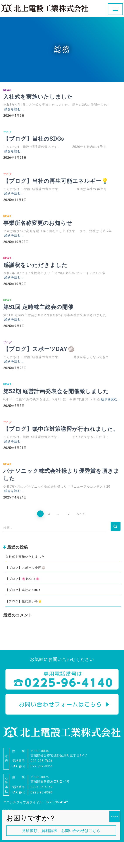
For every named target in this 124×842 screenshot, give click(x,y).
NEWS (7, 90)
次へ (79, 513)
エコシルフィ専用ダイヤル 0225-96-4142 (35, 802)
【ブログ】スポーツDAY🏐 (39, 348)
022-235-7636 (42, 761)
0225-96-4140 (42, 787)
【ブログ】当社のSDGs (33, 138)
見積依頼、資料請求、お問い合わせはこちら (61, 830)
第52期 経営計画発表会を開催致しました (56, 391)
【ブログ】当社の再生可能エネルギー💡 (55, 180)
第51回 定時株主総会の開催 (38, 306)
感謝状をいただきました (35, 264)
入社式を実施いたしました (38, 96)
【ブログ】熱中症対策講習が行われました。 (61, 428)
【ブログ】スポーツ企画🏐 (25, 567)
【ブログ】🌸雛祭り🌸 (22, 579)
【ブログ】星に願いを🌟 (23, 601)
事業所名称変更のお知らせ (37, 222)
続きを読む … (14, 109)
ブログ (7, 132)
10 (68, 513)
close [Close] (114, 816)
